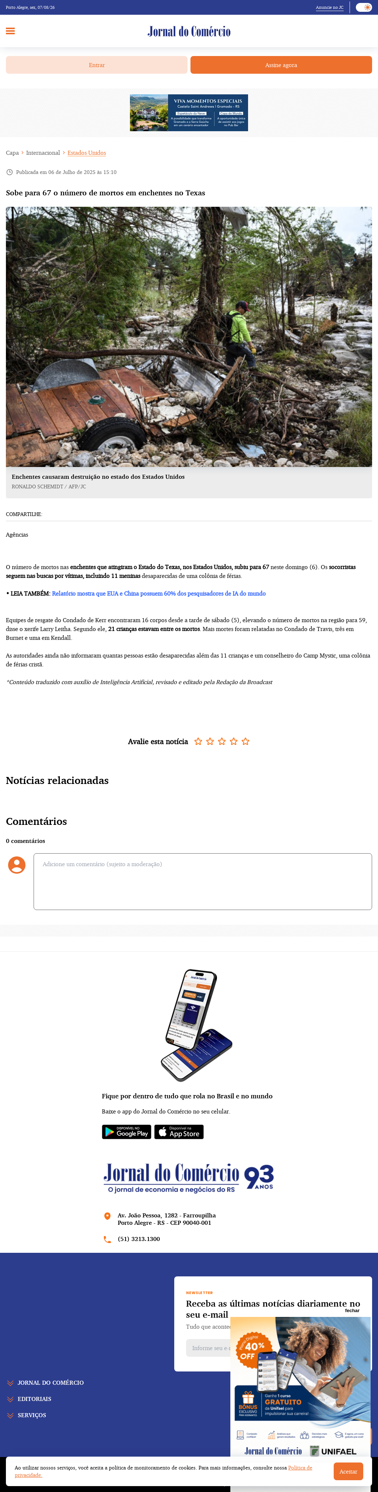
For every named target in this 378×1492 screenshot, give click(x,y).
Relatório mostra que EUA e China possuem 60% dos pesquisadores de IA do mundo (159, 593)
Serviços (32, 1415)
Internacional (43, 152)
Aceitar (348, 1471)
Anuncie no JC (330, 7)
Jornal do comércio (51, 1382)
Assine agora (281, 65)
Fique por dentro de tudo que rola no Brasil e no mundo (187, 1096)
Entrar (97, 65)
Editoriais (34, 1398)
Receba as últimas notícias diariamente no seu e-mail (273, 1309)
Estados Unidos (87, 152)
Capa (12, 152)
